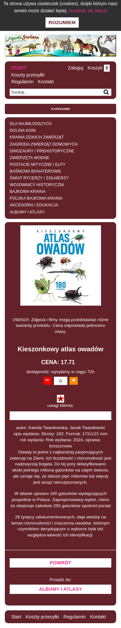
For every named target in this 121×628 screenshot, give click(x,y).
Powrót (60, 562)
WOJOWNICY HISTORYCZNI (37, 185)
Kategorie (60, 109)
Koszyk (99, 67)
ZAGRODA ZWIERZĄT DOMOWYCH (43, 144)
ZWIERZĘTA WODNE (29, 158)
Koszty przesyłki (28, 74)
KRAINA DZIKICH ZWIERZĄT (37, 137)
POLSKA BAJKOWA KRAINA (36, 198)
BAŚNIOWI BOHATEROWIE (35, 171)
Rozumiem (62, 22)
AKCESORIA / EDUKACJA (34, 205)
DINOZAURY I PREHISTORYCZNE (42, 151)
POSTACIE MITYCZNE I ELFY (38, 164)
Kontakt (46, 81)
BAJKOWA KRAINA (27, 191)
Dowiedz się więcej (88, 10)
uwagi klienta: (60, 405)
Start (18, 67)
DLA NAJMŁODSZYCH (31, 123)
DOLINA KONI (22, 130)
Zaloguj (75, 67)
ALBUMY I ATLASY (27, 212)
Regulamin (22, 81)
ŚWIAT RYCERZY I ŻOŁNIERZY (39, 178)
